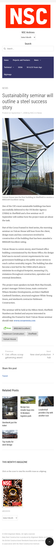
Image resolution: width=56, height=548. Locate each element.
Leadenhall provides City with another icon (46, 413)
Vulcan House (9, 339)
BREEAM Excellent (22, 328)
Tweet (5, 376)
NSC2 (32, 113)
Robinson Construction (13, 333)
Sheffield (32, 333)
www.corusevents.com (24, 320)
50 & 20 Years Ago (34, 67)
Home (6, 60)
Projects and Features (21, 60)
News (36, 60)
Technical (7, 67)
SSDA (20, 67)
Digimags (8, 74)
